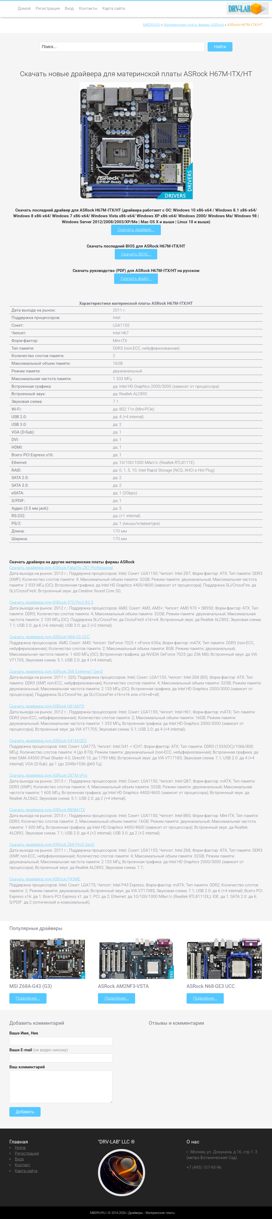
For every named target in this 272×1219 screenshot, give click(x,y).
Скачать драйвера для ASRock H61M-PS (46, 705)
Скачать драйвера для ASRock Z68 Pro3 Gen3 (51, 844)
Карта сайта (113, 8)
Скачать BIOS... (136, 254)
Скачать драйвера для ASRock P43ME (44, 878)
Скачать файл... (136, 278)
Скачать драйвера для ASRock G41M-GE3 (48, 740)
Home (20, 1147)
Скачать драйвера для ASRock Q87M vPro (48, 775)
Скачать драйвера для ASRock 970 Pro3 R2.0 (51, 601)
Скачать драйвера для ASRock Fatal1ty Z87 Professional (61, 567)
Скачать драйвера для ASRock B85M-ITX (47, 809)
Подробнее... (28, 998)
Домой (24, 8)
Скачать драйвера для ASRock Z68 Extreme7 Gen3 (56, 671)
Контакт (22, 1164)
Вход (69, 8)
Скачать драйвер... (136, 229)
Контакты (88, 8)
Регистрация (48, 8)
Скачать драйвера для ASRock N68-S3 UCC (49, 636)
